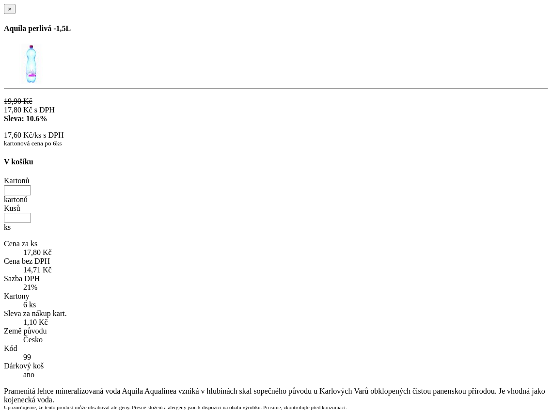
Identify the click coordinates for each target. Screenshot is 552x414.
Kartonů (16, 180)
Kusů (12, 208)
